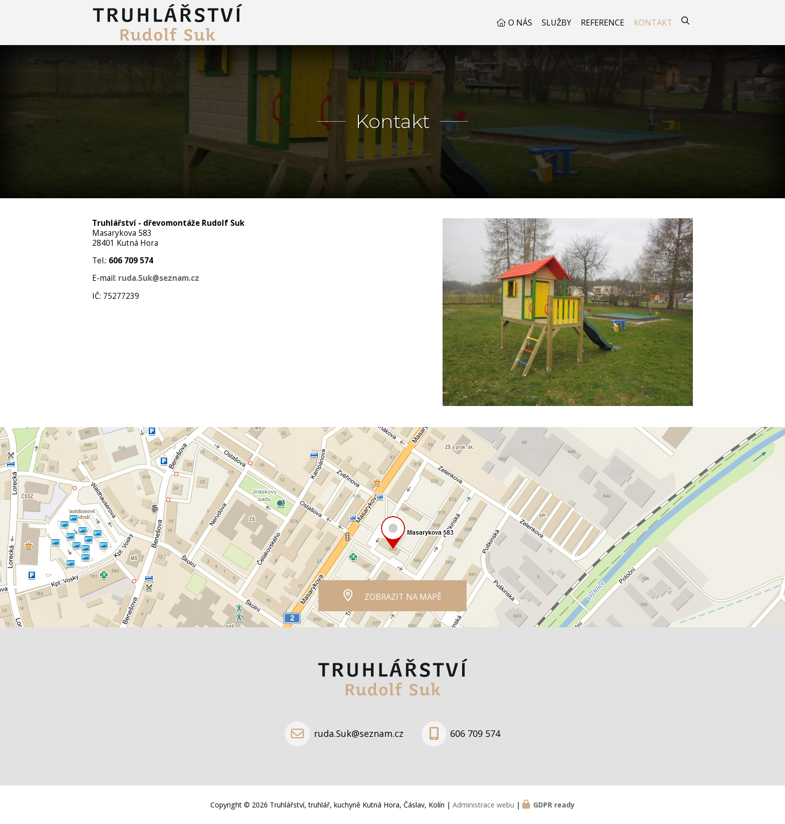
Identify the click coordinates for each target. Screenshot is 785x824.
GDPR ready (554, 804)
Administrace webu (483, 804)
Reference (602, 22)
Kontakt (653, 22)
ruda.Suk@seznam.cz (359, 733)
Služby (556, 22)
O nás (520, 22)
